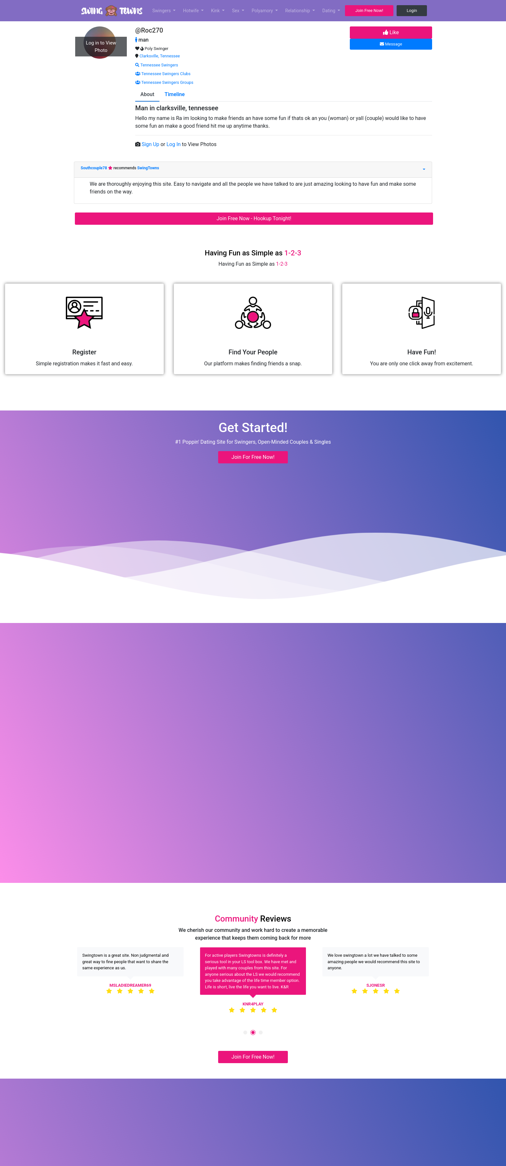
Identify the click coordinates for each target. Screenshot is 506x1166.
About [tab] (147, 94)
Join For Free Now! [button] (252, 457)
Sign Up (151, 144)
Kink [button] (216, 10)
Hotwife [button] (191, 10)
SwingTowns (148, 168)
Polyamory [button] (263, 10)
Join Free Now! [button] (369, 10)
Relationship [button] (298, 10)
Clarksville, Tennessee (159, 56)
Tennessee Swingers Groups (164, 82)
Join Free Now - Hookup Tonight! (254, 218)
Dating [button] (329, 10)
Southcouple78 (94, 168)
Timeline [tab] (175, 94)
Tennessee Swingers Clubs (162, 73)
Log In (174, 144)
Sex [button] (236, 10)
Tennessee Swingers (156, 65)
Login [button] (412, 10)
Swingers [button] (162, 10)
